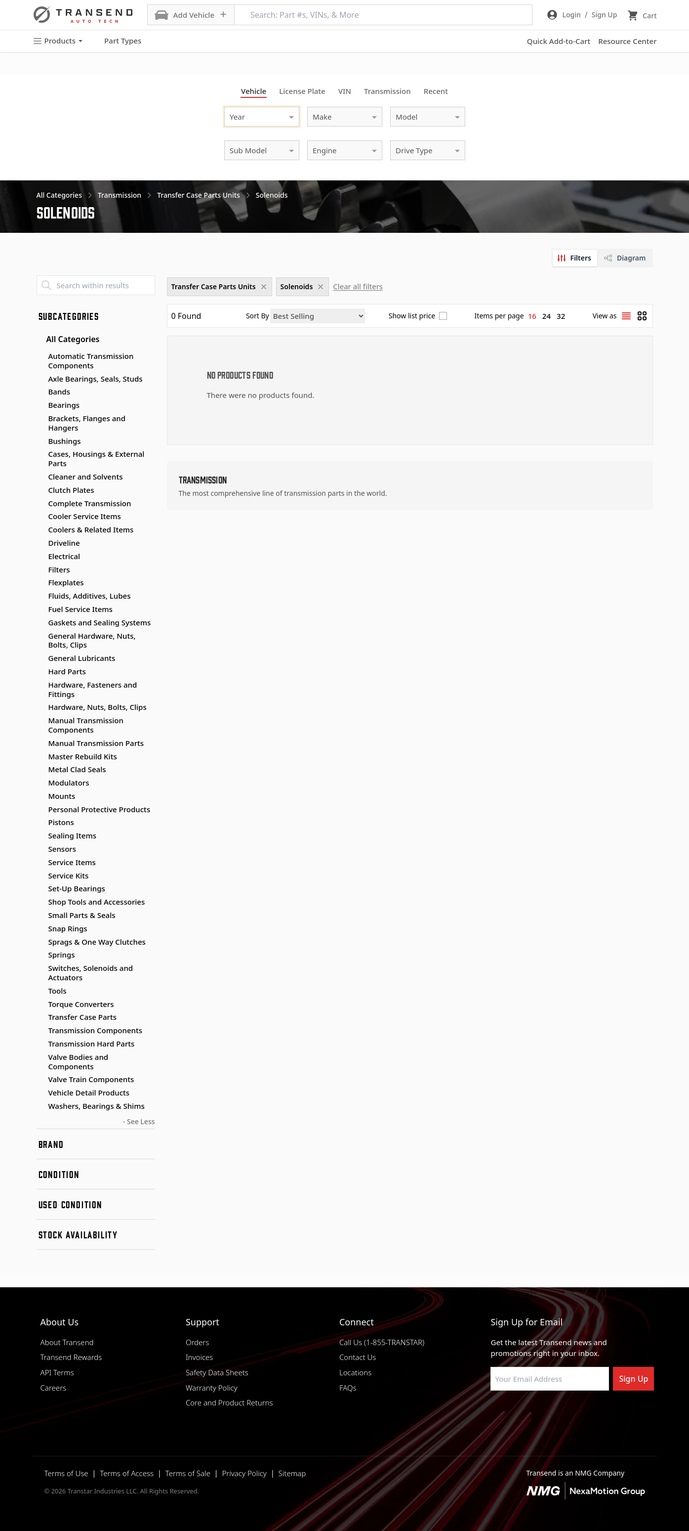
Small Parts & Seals (82, 915)
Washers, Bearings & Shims (96, 1106)
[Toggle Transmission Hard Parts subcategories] (40, 1044)
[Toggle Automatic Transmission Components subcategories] (40, 356)
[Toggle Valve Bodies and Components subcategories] (40, 1057)
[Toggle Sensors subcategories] (40, 849)
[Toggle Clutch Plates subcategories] (40, 490)
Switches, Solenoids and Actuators (90, 972)
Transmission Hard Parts (91, 1044)
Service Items (72, 862)
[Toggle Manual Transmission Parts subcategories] (40, 743)
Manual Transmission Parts (96, 743)
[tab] (575, 258)
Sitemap (292, 1473)
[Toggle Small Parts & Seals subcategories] (40, 915)
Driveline (64, 543)
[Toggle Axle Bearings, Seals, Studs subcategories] (40, 379)
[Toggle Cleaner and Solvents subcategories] (40, 477)
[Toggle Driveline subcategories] (40, 543)
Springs (61, 955)
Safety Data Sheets (217, 1372)
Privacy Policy (244, 1473)
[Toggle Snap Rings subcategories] (40, 929)
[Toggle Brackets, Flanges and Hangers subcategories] (40, 419)
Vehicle (253, 91)
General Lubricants (82, 658)
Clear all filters (358, 286)
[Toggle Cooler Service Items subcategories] (40, 517)
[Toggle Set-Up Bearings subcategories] (40, 889)
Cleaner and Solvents (85, 476)
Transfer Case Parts (82, 1017)
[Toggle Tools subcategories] (40, 991)
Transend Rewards (71, 1357)
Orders (197, 1342)
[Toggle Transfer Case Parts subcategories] (40, 1017)
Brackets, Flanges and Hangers (87, 423)
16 (532, 316)
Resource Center (627, 41)
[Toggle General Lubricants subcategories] (40, 658)
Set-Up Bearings (76, 888)
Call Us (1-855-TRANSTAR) (381, 1342)
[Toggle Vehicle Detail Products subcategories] (40, 1093)
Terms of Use (66, 1473)
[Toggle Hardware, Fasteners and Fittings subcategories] (40, 685)
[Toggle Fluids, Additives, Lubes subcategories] (40, 596)
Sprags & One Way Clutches (97, 942)
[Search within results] (96, 285)
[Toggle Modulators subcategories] (40, 783)
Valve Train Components (91, 1079)
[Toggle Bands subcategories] (40, 392)
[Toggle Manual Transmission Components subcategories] (40, 721)
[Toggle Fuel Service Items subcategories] (40, 609)
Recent (436, 91)
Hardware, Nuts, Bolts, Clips (97, 707)
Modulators (68, 782)
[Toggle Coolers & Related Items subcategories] (40, 530)
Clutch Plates (71, 490)
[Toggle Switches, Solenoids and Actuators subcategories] (40, 968)
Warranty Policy (212, 1388)
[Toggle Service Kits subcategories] (40, 876)
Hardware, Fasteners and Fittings (92, 689)
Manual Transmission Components (85, 725)
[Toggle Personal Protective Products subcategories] (40, 810)
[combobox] (252, 115)
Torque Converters (81, 1004)
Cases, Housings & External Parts (96, 458)
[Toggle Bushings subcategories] (40, 441)
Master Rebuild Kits (82, 756)
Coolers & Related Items (91, 529)
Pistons (61, 822)
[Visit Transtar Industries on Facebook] (495, 1414)
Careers (54, 1388)
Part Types (116, 41)
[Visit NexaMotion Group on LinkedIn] (519, 1414)
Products (58, 41)
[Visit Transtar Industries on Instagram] (544, 1414)
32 (561, 316)
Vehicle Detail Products (89, 1092)
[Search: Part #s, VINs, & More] (383, 14)
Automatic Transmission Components (91, 360)
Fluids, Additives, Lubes (89, 596)
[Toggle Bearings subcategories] (40, 405)
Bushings (64, 441)
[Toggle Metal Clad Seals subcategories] (40, 770)
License (302, 91)
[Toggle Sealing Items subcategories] (40, 836)
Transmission (387, 91)
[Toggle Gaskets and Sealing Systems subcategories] (40, 623)
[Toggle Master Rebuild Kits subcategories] (40, 757)
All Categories (68, 339)
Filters (59, 569)
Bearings (64, 405)
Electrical (64, 556)
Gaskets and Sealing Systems (99, 622)
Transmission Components (95, 1030)
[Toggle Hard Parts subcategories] (40, 672)
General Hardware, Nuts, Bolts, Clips (92, 640)
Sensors (62, 849)
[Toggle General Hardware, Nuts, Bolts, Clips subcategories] (40, 636)
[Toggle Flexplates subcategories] (40, 583)
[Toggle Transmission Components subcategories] (40, 1031)
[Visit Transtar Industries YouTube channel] (593, 1414)
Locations (355, 1372)
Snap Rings (67, 928)
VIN (344, 91)
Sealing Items (72, 835)
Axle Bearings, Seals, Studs (95, 379)
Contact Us (357, 1357)
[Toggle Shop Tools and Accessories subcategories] (40, 902)
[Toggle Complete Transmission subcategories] (40, 504)
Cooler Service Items (84, 516)
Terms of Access (127, 1473)
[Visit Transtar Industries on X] (569, 1414)
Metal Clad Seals (77, 769)
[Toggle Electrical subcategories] (40, 557)
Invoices (199, 1357)
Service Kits (68, 875)
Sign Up (633, 1378)
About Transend (67, 1342)
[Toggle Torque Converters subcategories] (40, 1004)
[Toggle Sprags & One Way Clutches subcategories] (40, 942)
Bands (59, 391)
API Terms (57, 1372)
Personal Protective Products (99, 809)
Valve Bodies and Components (78, 1061)
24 (546, 316)
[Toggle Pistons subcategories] (40, 823)
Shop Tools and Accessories (96, 902)
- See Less (139, 1121)
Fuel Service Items (80, 609)
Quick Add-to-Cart (558, 41)
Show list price (412, 315)
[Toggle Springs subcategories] (40, 955)
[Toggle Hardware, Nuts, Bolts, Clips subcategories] (40, 707)
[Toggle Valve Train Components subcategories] (40, 1080)
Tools (57, 991)
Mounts (62, 796)
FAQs (348, 1388)
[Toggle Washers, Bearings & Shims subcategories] (40, 1106)
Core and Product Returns (229, 1402)
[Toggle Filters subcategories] (40, 570)
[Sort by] (317, 315)
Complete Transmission (89, 503)
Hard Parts (67, 671)
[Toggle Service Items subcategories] (40, 863)
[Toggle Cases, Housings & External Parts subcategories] (40, 454)
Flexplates (66, 582)
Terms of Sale (187, 1473)
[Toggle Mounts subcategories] (40, 796)
